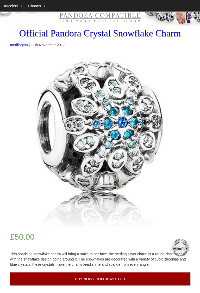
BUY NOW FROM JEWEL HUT (100, 279)
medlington (19, 45)
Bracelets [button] (10, 6)
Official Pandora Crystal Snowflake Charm (100, 33)
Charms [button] (34, 6)
